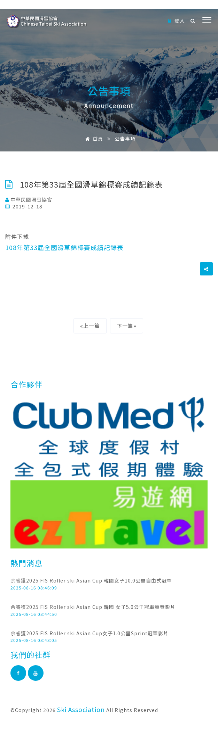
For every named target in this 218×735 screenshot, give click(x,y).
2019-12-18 (23, 206)
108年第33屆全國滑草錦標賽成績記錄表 (64, 247)
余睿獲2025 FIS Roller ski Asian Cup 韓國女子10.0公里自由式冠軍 (91, 580)
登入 (176, 20)
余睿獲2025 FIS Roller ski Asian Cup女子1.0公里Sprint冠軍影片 (89, 633)
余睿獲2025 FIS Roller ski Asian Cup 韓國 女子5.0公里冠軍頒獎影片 (93, 606)
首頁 (93, 138)
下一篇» (127, 325)
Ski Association (81, 709)
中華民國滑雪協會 (28, 199)
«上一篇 (90, 325)
